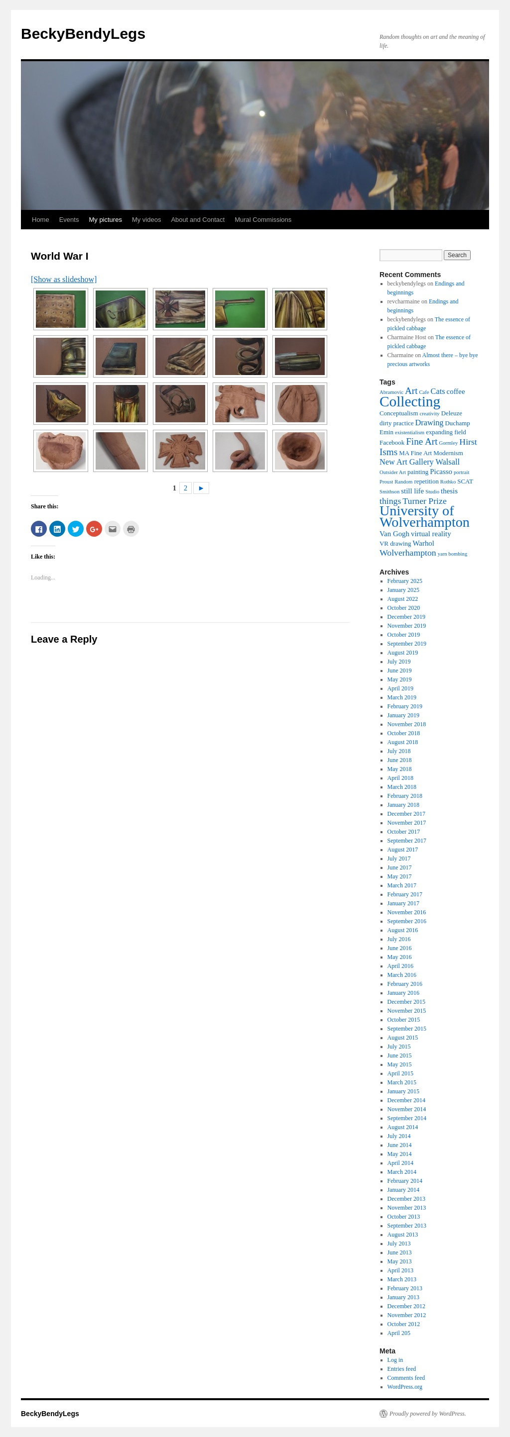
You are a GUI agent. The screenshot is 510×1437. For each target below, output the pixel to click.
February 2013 (404, 1288)
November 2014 (406, 1109)
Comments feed (406, 1377)
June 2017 (399, 867)
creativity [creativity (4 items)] (429, 413)
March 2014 (401, 1171)
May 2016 (399, 957)
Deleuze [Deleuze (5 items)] (451, 413)
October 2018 (403, 733)
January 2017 (403, 903)
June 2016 (399, 948)
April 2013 (400, 1270)
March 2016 (401, 974)
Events (69, 219)
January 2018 (403, 804)
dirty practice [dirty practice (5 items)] (396, 423)
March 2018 (401, 786)
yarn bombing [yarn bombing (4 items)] (453, 554)
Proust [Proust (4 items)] (386, 481)
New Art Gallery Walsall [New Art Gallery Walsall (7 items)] (420, 462)
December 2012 (406, 1306)
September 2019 (406, 643)
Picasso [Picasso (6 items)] (441, 472)
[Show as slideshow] (64, 279)
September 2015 (406, 1028)
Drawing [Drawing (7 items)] (429, 422)
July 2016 (399, 939)
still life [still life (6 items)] (412, 491)
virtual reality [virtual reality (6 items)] (431, 534)
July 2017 (399, 858)
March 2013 (401, 1279)
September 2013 (406, 1225)
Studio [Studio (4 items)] (432, 491)
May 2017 (399, 876)
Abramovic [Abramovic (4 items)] (391, 392)
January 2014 (403, 1189)
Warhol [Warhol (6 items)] (423, 543)
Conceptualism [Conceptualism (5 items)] (399, 413)
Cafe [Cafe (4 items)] (424, 392)
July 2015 (399, 1046)
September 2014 (406, 1118)
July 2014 (399, 1136)
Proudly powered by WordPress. (427, 1413)
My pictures (105, 219)
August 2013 (402, 1234)
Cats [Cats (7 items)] (438, 391)
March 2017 (401, 885)
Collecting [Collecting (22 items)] (410, 401)
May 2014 (399, 1153)
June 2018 (399, 760)
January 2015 (403, 1091)
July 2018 (399, 751)
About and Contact (198, 219)
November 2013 (406, 1207)
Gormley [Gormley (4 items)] (448, 443)
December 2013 (406, 1198)
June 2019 (399, 670)
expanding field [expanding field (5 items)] (446, 432)
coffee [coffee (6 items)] (456, 391)
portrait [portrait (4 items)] (461, 472)
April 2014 (400, 1162)
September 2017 (406, 840)
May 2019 (399, 679)
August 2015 (402, 1037)
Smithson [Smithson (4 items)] (389, 491)
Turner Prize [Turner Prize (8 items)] (424, 501)
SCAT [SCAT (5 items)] (465, 481)
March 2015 (401, 1082)
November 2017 (406, 822)
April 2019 (400, 688)
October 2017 (403, 831)
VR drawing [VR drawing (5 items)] (395, 543)
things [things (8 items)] (390, 501)
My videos (146, 219)
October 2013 (403, 1216)
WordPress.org (404, 1386)
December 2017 (406, 813)
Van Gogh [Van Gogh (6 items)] (394, 534)
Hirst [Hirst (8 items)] (468, 442)
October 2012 (403, 1324)
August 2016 (402, 930)
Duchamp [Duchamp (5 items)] (457, 423)
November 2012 (406, 1315)
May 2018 (399, 769)
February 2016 (404, 983)
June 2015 (399, 1055)
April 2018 (400, 777)
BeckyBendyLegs (83, 33)
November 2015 (406, 1010)
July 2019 (399, 661)
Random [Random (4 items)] (403, 481)
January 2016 (403, 992)
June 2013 (399, 1252)
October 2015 (403, 1019)
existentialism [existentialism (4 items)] (409, 432)
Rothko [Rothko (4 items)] (448, 481)
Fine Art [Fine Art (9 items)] (421, 441)
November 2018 (406, 724)
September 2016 (406, 921)
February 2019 (404, 706)
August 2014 (402, 1127)
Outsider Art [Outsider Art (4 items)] (393, 472)
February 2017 (404, 894)
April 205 (398, 1333)
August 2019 (402, 652)
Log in (395, 1359)
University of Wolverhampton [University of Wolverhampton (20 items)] (425, 516)
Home (40, 219)
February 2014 (404, 1180)
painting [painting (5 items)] (417, 472)
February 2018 (404, 795)
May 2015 (399, 1064)
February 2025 (404, 580)
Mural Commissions (263, 219)
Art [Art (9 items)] (411, 390)
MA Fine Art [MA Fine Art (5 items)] (415, 453)
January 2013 (403, 1297)
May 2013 (399, 1261)
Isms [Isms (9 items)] (388, 452)
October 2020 (403, 607)
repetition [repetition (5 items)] (426, 481)
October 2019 (403, 634)
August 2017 (402, 849)
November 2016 (406, 912)
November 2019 (406, 625)
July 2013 (399, 1243)
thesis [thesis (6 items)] (449, 491)
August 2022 (402, 598)
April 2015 (400, 1073)
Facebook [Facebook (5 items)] (392, 442)
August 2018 (402, 742)
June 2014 (399, 1145)
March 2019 (401, 697)
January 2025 (403, 589)
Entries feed (401, 1368)
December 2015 (406, 1001)
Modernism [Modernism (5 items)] (448, 453)
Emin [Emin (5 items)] (386, 432)
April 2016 (400, 965)
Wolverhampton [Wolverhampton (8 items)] (408, 553)
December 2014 (406, 1100)
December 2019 (406, 616)
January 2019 (403, 715)
